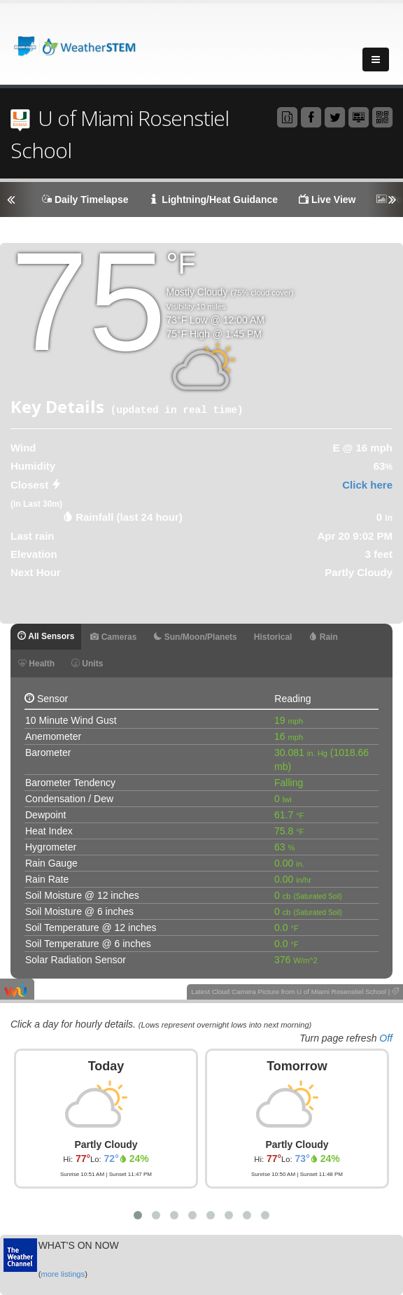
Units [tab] (87, 663)
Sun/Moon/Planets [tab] (194, 637)
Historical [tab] (273, 637)
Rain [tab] (323, 637)
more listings (63, 1274)
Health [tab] (36, 663)
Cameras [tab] (113, 637)
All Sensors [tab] (45, 636)
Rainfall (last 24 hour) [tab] (129, 517)
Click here (367, 485)
